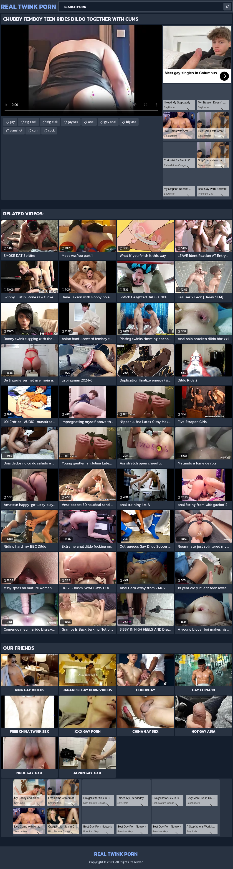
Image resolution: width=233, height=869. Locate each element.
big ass (131, 121)
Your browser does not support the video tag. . (81, 70)
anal (91, 121)
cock (51, 130)
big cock (31, 121)
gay (12, 121)
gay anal (110, 121)
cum (35, 130)
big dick (52, 121)
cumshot (16, 130)
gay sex (73, 121)
